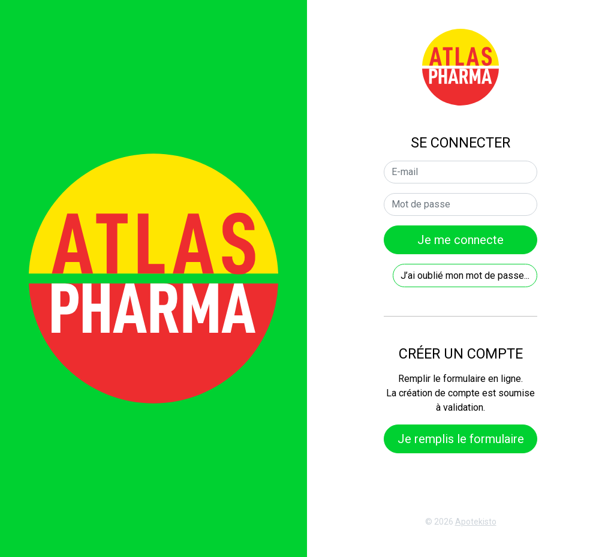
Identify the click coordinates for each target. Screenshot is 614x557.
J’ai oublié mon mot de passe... (465, 275)
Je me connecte (460, 240)
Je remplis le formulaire (461, 439)
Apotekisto (475, 521)
